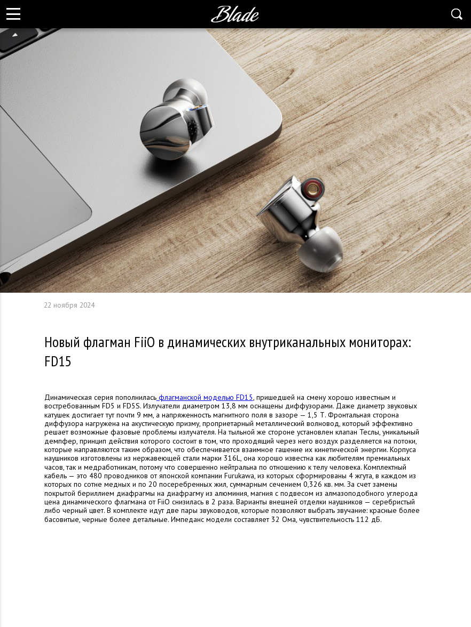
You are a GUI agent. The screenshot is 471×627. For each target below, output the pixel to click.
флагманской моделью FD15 (204, 397)
